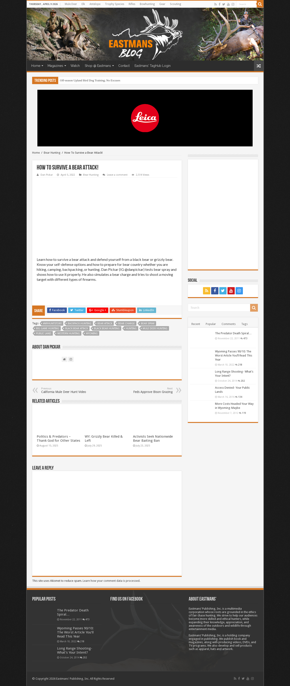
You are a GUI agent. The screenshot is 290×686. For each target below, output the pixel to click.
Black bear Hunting (107, 328)
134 (240, 396)
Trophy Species (114, 4)
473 (245, 338)
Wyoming (92, 333)
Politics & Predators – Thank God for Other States (58, 438)
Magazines (55, 66)
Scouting (175, 4)
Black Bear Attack (76, 328)
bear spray (148, 323)
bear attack (104, 323)
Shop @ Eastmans (98, 66)
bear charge (126, 323)
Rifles (132, 4)
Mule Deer (71, 4)
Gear (162, 4)
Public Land (43, 333)
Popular (211, 324)
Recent (195, 324)
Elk (83, 4)
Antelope (94, 4)
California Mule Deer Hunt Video (64, 390)
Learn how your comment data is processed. (111, 580)
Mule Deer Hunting (155, 328)
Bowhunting (147, 4)
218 (240, 364)
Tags (244, 324)
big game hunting (47, 328)
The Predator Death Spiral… (233, 333)
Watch (75, 66)
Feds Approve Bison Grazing (149, 390)
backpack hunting (79, 323)
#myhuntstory (52, 323)
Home (35, 66)
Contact (124, 66)
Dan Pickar (47, 174)
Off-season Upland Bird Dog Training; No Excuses (90, 80)
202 (243, 380)
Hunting (131, 328)
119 (244, 413)
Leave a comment (117, 174)
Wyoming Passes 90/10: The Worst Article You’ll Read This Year (233, 355)
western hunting (68, 333)
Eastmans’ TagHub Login (153, 66)
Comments (229, 324)
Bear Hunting (52, 152)
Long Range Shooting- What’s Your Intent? (74, 650)
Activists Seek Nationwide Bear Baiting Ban (153, 438)
